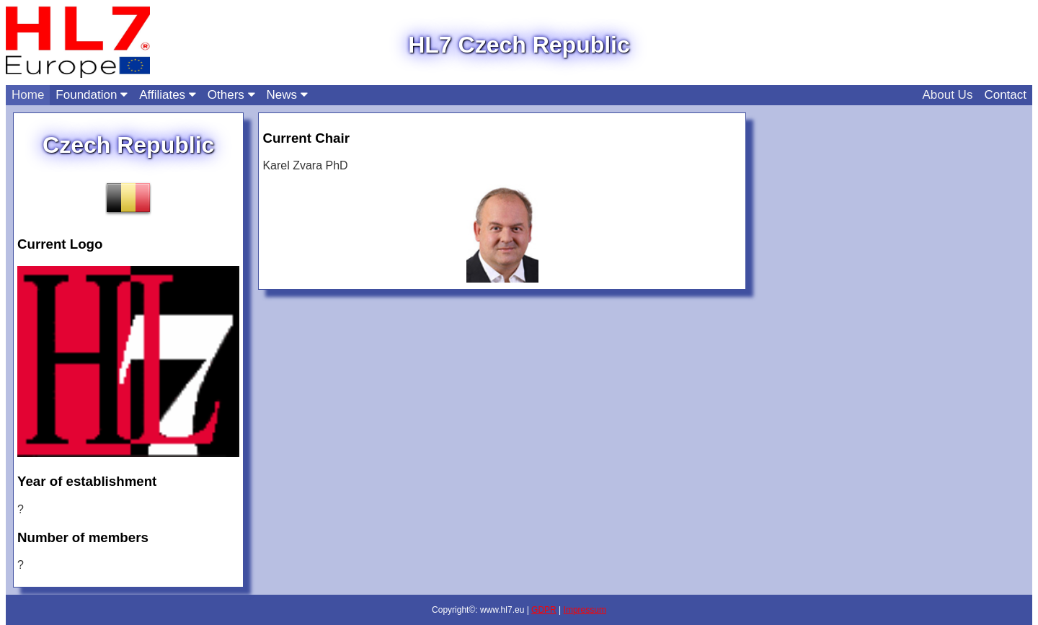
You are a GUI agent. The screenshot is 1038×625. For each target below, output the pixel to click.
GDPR (543, 610)
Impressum (585, 610)
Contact (1005, 95)
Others (231, 95)
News (287, 95)
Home (28, 95)
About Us (947, 95)
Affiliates (167, 95)
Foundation (92, 95)
